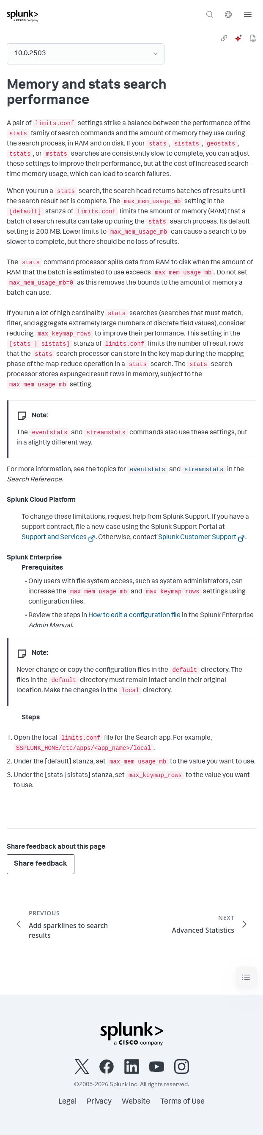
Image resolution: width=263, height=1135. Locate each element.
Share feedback (40, 864)
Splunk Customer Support (197, 537)
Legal (67, 1102)
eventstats (147, 469)
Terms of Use (182, 1102)
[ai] (238, 38)
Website (136, 1102)
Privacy (99, 1102)
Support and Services (54, 537)
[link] (224, 38)
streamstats (203, 469)
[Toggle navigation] (246, 977)
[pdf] (253, 38)
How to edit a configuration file (134, 615)
